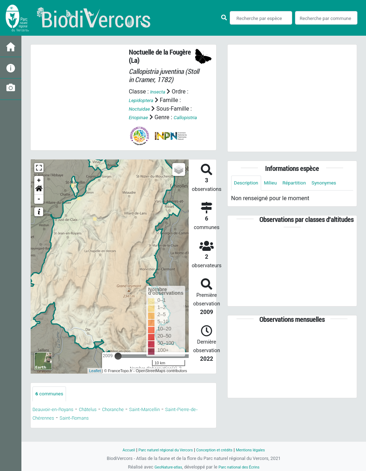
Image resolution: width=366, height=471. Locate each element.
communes (51, 403)
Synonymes (248, 199)
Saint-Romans (108, 427)
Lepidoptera (143, 100)
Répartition (303, 183)
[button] (39, 198)
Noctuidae (141, 108)
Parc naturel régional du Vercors (160, 449)
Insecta (159, 91)
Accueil (117, 449)
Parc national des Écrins (241, 467)
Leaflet (95, 379)
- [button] (39, 207)
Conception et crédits (217, 449)
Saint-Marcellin (169, 419)
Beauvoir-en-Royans (58, 419)
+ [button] (39, 189)
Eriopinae (140, 117)
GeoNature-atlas (164, 467)
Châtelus (101, 419)
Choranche (130, 419)
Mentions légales (260, 449)
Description (248, 183)
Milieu (276, 183)
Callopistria (143, 125)
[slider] (118, 364)
